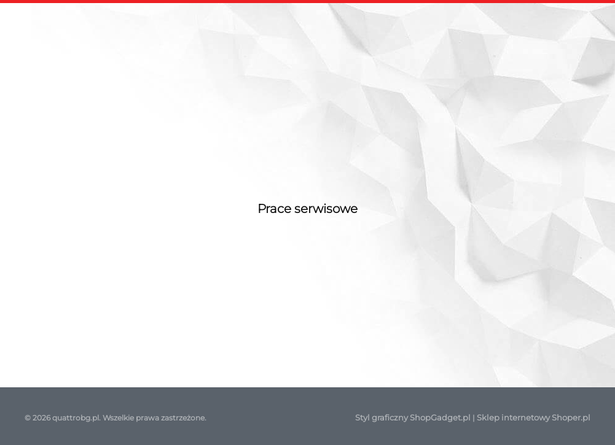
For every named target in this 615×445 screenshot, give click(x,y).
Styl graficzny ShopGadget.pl (413, 417)
